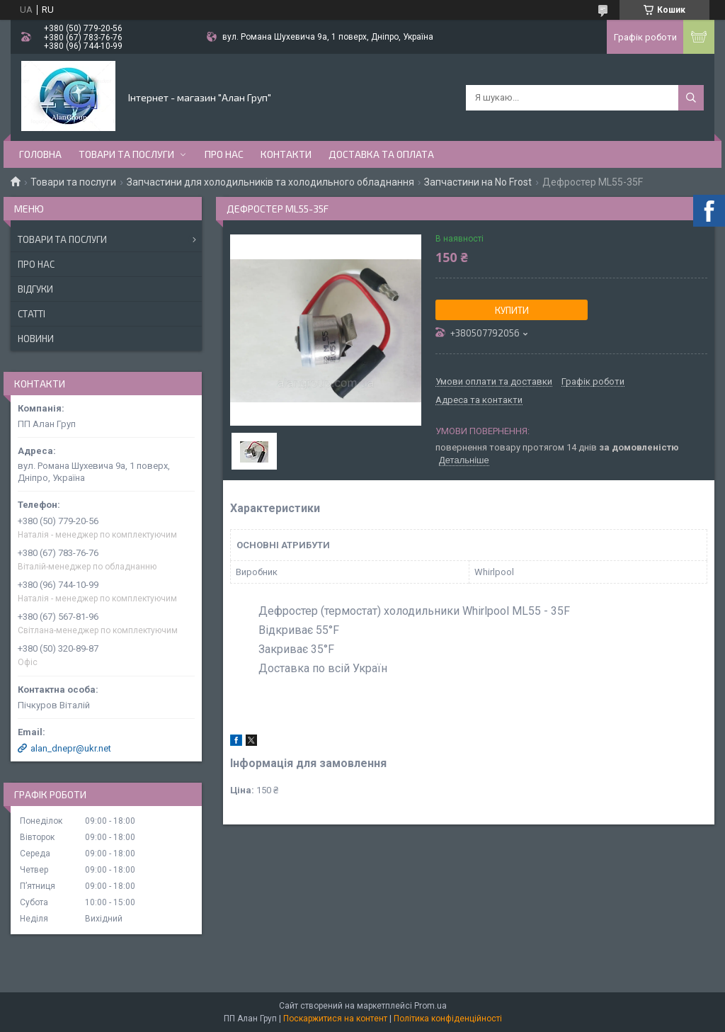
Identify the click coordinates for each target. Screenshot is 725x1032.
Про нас (224, 154)
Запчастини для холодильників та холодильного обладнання (270, 182)
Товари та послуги (126, 154)
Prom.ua (430, 1006)
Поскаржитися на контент (335, 1019)
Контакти (286, 154)
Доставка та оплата (381, 154)
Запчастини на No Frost (478, 182)
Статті (31, 313)
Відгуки (35, 289)
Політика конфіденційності (448, 1019)
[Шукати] (691, 97)
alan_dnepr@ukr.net (70, 748)
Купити (512, 310)
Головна (40, 154)
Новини (36, 338)
